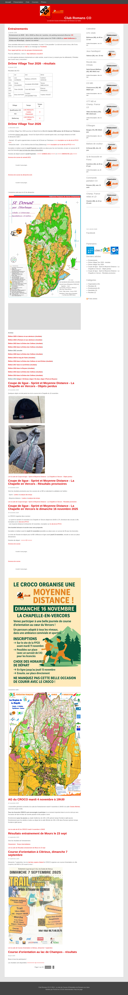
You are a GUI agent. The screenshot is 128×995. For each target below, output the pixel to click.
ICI (72, 35)
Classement (29, 114)
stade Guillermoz (69, 38)
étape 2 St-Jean (34, 379)
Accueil (8, 2)
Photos (43, 2)
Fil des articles (92, 298)
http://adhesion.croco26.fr (35, 54)
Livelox (28, 112)
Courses (35, 2)
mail (26, 46)
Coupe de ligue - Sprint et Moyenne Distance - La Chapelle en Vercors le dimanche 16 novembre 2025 (43, 507)
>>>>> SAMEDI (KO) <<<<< (46, 154)
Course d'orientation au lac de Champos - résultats (42, 952)
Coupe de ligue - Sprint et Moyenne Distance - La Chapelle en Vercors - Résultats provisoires (41, 482)
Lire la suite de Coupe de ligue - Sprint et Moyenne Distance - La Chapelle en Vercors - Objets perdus (40, 476)
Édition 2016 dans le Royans (17, 368)
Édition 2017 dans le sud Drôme (19, 365)
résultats (39, 336)
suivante (48, 967)
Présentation (18, 2)
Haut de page (78, 989)
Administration (69, 989)
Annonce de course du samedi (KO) (19, 157)
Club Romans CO (77, 18)
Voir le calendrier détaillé (91, 229)
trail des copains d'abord (36, 862)
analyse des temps (26, 494)
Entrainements (18, 28)
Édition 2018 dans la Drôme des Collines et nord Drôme (27, 361)
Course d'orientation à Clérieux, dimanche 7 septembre (37, 853)
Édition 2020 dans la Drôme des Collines (22, 354)
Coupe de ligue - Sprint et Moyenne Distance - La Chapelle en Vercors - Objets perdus (41, 384)
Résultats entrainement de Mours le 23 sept (37, 833)
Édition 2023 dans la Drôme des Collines (22, 343)
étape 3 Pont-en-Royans (49, 379)
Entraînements (92, 288)
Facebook (43, 46)
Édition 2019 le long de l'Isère (18, 357)
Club (27, 2)
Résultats (91, 286)
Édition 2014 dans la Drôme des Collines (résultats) (25, 375)
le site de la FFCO (55, 524)
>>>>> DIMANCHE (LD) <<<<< (67, 154)
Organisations (92, 284)
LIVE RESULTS (29, 110)
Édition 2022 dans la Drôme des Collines (22, 347)
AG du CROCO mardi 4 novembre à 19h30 (36, 799)
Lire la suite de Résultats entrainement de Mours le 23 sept (26, 848)
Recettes (91, 292)
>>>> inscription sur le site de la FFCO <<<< (61, 144)
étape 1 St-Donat (23, 379)
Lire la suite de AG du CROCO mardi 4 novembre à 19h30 (26, 829)
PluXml (55, 989)
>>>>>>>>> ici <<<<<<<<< (35, 962)
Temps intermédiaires (23, 844)
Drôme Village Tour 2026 (24, 123)
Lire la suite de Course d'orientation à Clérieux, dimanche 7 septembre (30, 948)
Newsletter (91, 290)
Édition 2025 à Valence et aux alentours (21, 336)
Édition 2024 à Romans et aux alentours (21, 340)
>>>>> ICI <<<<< (26, 540)
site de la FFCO (24, 522)
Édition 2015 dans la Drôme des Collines (21, 372)
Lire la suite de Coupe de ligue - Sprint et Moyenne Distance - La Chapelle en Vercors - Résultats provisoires (42, 502)
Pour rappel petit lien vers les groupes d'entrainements (25, 50)
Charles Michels (75, 806)
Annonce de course (14, 544)
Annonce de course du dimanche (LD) (20, 175)
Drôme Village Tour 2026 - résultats (31, 63)
